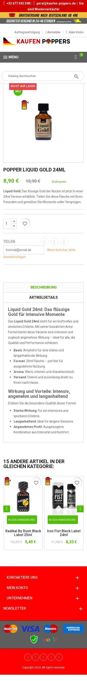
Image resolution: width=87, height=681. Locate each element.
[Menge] (10, 224)
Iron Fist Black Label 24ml (64, 533)
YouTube (35, 657)
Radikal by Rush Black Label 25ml (23, 533)
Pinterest (64, 241)
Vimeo (51, 657)
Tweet (54, 241)
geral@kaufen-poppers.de (56, 3)
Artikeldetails (43, 297)
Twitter (27, 657)
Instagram (59, 657)
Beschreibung (44, 287)
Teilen (44, 241)
